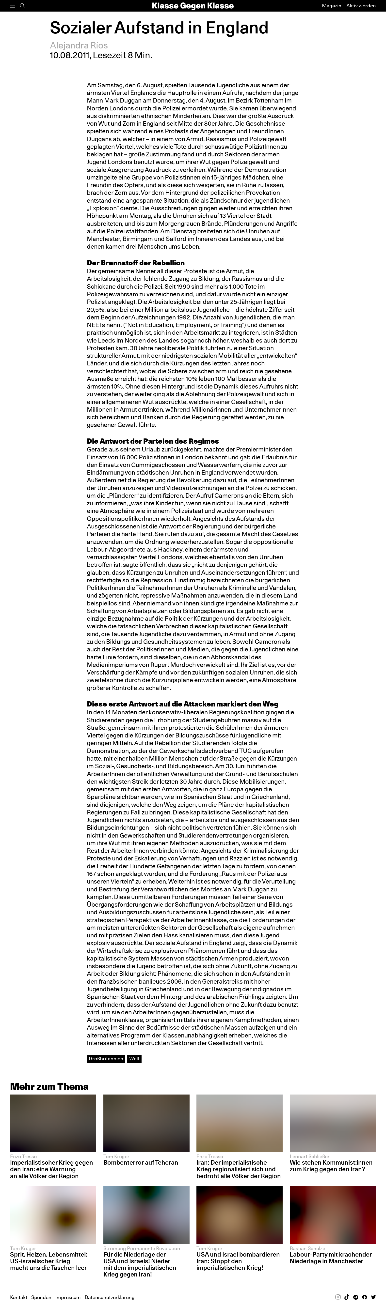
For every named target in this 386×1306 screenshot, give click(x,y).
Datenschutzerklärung (110, 1297)
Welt (134, 1059)
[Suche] (22, 5)
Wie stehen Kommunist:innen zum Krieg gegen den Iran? (331, 1166)
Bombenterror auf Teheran (140, 1162)
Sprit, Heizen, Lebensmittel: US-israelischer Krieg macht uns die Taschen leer (48, 1261)
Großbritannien (106, 1059)
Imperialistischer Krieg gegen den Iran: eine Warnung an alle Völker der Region (51, 1169)
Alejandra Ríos (79, 45)
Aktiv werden (361, 6)
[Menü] (12, 5)
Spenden (41, 1297)
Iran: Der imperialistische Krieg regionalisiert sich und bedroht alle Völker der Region (238, 1169)
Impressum (68, 1297)
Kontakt (18, 1297)
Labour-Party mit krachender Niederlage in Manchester (331, 1258)
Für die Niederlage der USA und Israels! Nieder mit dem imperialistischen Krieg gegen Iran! (139, 1264)
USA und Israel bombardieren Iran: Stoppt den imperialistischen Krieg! (238, 1261)
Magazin (331, 6)
